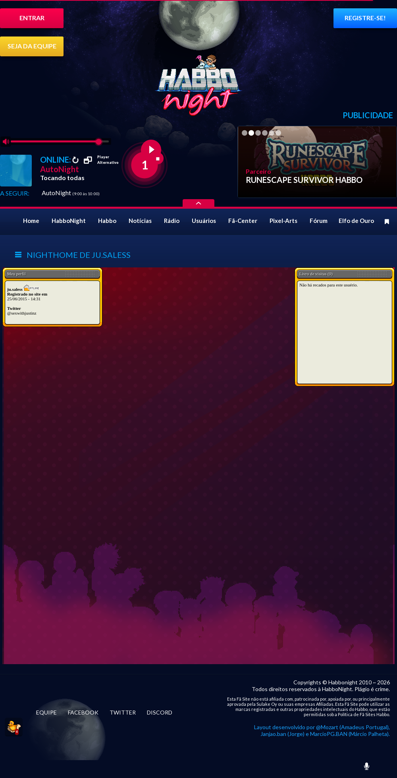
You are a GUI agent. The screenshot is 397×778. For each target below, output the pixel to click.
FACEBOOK (83, 712)
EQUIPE (46, 712)
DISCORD (159, 712)
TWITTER (123, 712)
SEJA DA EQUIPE (32, 46)
